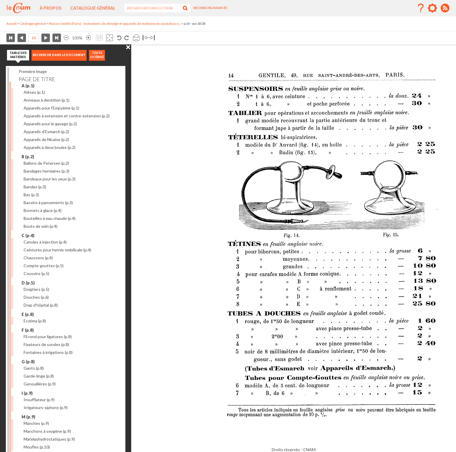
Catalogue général (92, 8)
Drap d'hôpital (41, 305)
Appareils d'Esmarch (46, 131)
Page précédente (21, 38)
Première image (33, 71)
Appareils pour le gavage (50, 123)
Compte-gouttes (44, 265)
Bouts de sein (40, 226)
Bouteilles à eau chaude (50, 218)
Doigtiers (36, 289)
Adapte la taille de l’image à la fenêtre (109, 38)
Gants (34, 368)
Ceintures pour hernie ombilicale (57, 249)
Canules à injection (45, 241)
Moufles (37, 446)
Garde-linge (39, 375)
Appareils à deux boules (50, 147)
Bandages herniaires (46, 170)
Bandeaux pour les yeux (50, 178)
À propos (51, 8)
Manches (36, 423)
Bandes (35, 186)
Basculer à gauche (145, 38)
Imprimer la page (136, 38)
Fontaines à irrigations (48, 352)
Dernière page (56, 38)
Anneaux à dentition (46, 100)
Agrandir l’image (88, 38)
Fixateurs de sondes (46, 344)
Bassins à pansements (48, 202)
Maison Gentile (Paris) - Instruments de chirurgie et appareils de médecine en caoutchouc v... (115, 23)
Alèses (34, 92)
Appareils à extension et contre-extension (67, 115)
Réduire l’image (66, 38)
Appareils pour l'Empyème (51, 107)
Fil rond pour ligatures (48, 336)
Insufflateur (39, 399)
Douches (36, 297)
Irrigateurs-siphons (46, 407)
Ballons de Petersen (46, 163)
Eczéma (35, 320)
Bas (31, 194)
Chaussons (38, 257)
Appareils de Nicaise (46, 139)
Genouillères (40, 383)
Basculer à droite (152, 38)
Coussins (36, 273)
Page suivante (45, 38)
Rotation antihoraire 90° (119, 38)
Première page (10, 38)
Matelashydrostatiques (49, 439)
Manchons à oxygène (47, 431)
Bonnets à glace (43, 210)
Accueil (11, 23)
